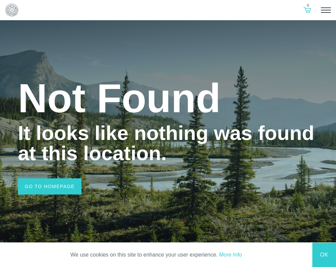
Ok (324, 255)
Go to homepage (50, 186)
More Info (230, 255)
